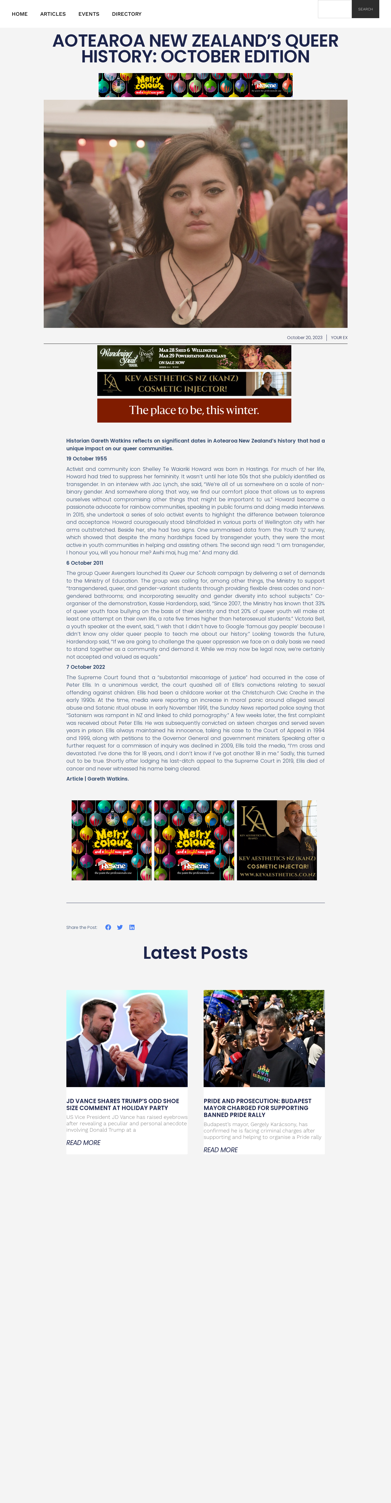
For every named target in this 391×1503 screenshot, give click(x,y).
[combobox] (335, 9)
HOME (20, 14)
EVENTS (88, 14)
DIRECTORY (127, 14)
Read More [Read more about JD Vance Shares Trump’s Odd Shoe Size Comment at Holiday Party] (83, 1143)
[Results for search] (335, 21)
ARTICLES (53, 14)
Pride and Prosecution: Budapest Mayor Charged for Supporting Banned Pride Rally (258, 1108)
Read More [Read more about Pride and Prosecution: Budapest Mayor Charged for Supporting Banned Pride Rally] (221, 1150)
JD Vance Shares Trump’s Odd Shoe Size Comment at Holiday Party (122, 1104)
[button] (108, 927)
